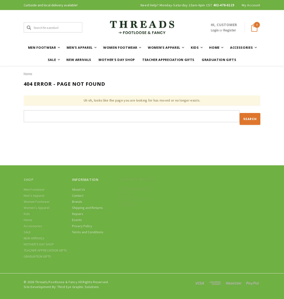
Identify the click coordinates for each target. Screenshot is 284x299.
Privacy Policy (82, 226)
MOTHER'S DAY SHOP (117, 59)
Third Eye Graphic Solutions (78, 287)
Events (77, 220)
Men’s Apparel (34, 195)
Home (28, 74)
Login (215, 30)
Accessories (33, 226)
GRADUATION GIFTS (219, 59)
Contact (77, 195)
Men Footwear (34, 189)
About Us (78, 189)
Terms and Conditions (87, 232)
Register (229, 30)
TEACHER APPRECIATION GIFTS (168, 59)
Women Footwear (37, 201)
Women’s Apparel (36, 208)
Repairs (77, 214)
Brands (77, 201)
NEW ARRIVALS (78, 59)
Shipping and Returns (87, 208)
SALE (27, 232)
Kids (27, 214)
